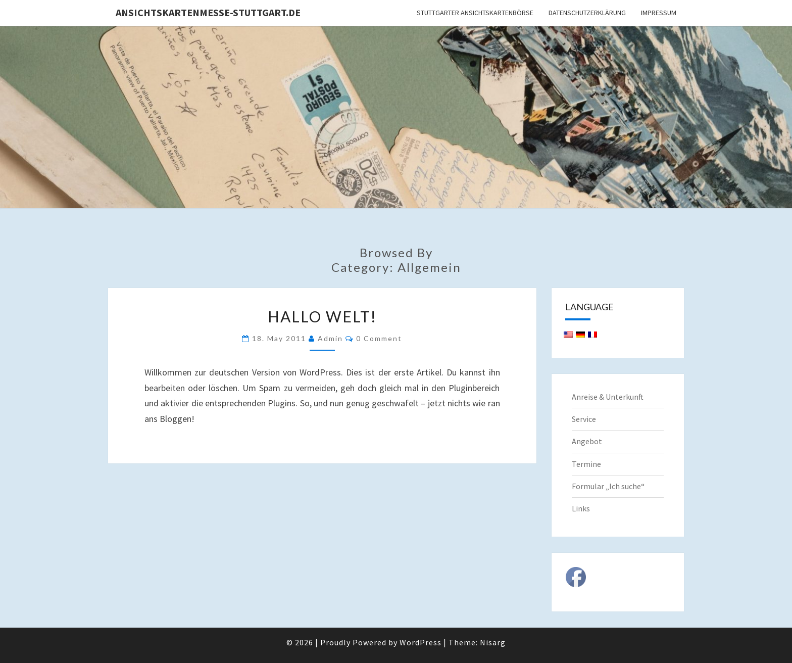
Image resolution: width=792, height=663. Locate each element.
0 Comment (379, 338)
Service (584, 419)
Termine (586, 464)
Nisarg (493, 642)
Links (581, 508)
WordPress (420, 642)
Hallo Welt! (322, 316)
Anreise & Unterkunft (607, 397)
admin (330, 338)
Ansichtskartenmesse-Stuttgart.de (208, 12)
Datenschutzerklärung (587, 12)
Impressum (658, 12)
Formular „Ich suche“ (608, 486)
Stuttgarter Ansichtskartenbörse (475, 12)
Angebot (587, 441)
